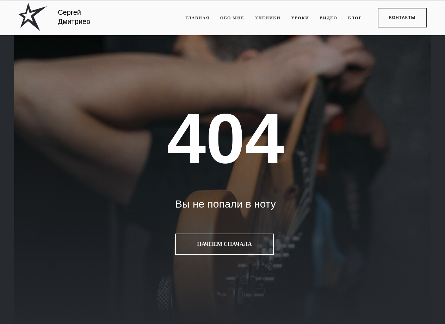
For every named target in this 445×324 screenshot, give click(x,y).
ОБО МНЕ (232, 17)
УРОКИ (300, 17)
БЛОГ (355, 17)
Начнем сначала (224, 244)
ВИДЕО (328, 17)
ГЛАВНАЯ (197, 17)
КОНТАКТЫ (402, 17)
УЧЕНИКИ (267, 17)
